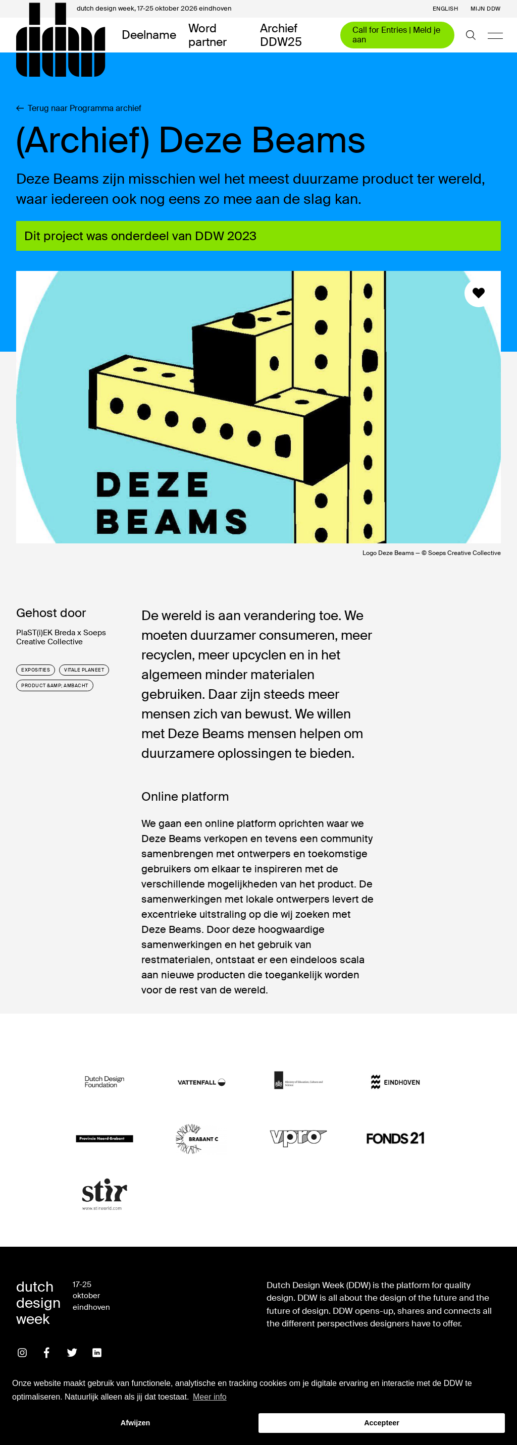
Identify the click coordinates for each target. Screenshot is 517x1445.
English (445, 9)
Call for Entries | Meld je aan (396, 34)
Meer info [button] (210, 1397)
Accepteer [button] (381, 1423)
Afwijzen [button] (135, 1423)
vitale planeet (84, 670)
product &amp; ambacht (54, 686)
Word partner (207, 35)
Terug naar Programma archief (78, 108)
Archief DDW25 (281, 35)
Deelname (149, 34)
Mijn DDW (486, 9)
